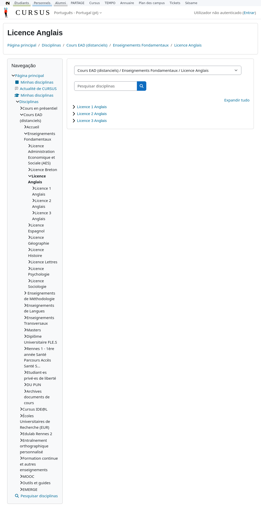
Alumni (60, 3)
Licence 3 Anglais (92, 120)
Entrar (249, 12)
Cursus (94, 3)
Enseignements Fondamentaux (141, 45)
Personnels (42, 3)
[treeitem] (34, 286)
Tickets (174, 3)
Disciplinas (51, 45)
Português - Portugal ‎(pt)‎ (76, 12)
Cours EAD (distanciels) (86, 45)
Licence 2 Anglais (92, 113)
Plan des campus (152, 3)
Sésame (191, 3)
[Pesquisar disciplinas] (105, 86)
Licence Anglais (188, 45)
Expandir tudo (237, 100)
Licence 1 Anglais (92, 107)
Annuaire (127, 3)
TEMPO (110, 3)
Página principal (21, 45)
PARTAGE (77, 3)
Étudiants (22, 3)
